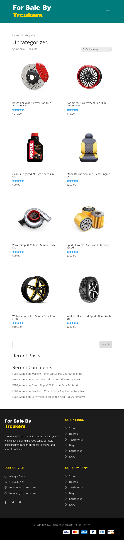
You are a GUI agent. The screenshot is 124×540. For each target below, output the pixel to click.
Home (15, 35)
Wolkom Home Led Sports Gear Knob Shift (56, 373)
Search (105, 344)
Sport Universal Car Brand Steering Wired (56, 379)
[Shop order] (96, 49)
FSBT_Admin (19, 373)
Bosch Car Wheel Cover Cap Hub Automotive (58, 391)
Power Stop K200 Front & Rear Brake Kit (55, 385)
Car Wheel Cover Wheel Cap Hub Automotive (58, 396)
